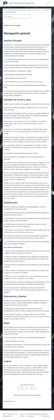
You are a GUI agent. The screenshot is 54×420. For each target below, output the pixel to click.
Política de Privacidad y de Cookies (34, 415)
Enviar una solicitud (34, 395)
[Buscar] (17, 16)
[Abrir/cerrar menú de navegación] (48, 3)
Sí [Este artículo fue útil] (22, 388)
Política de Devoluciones (45, 415)
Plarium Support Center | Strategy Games (15, 10)
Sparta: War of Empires (34, 10)
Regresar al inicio (10, 401)
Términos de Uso (23, 415)
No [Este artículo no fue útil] (31, 388)
